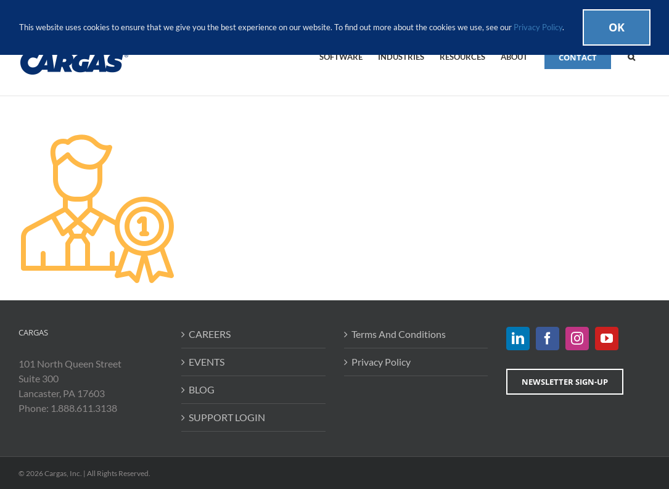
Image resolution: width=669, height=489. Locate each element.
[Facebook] (547, 338)
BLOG (202, 389)
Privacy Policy (381, 362)
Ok (617, 27)
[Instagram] (577, 338)
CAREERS (210, 334)
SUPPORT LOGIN (227, 417)
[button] (631, 56)
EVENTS (206, 362)
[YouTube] (606, 338)
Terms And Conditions (398, 334)
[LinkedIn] (518, 338)
